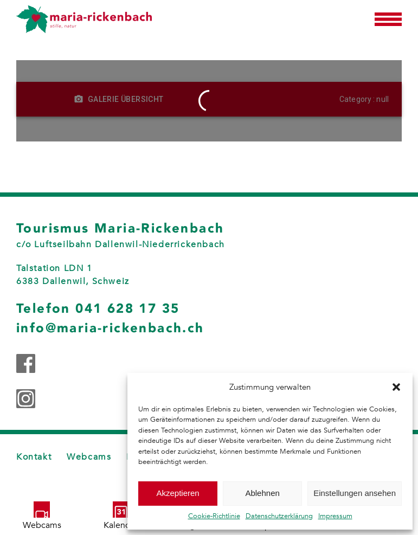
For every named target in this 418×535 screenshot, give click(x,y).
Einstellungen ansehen (354, 493)
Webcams (89, 457)
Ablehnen (262, 493)
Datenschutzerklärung (279, 516)
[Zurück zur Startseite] (84, 19)
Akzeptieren (177, 493)
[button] (396, 387)
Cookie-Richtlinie (214, 516)
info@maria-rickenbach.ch (110, 328)
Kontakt (34, 457)
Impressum (335, 516)
